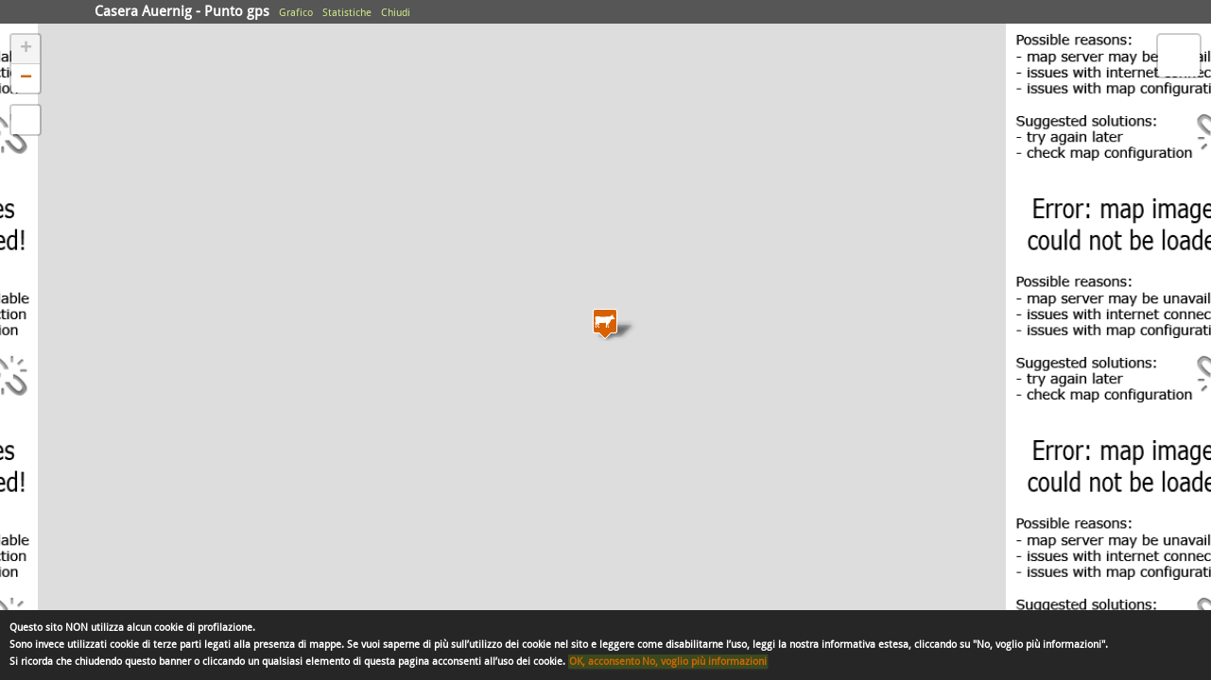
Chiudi (395, 13)
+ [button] (26, 49)
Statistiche (347, 13)
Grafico (296, 13)
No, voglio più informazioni (704, 661)
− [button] (26, 78)
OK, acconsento (604, 661)
